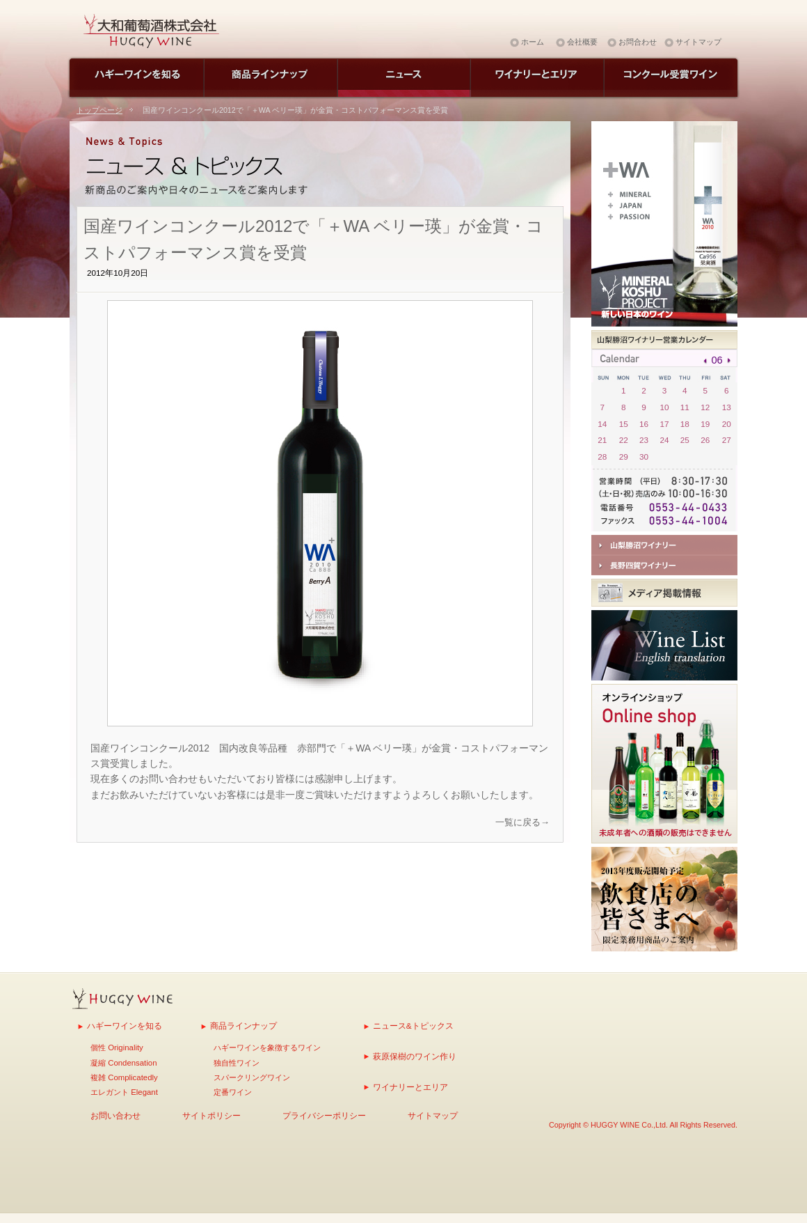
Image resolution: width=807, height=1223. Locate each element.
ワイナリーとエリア (410, 1086)
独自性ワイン (236, 1063)
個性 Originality (116, 1047)
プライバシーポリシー (324, 1115)
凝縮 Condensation (123, 1063)
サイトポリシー (211, 1115)
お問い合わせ (115, 1115)
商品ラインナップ (243, 1025)
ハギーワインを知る (124, 1025)
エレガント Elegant (124, 1092)
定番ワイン (233, 1092)
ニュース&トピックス (413, 1025)
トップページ (99, 110)
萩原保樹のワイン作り (414, 1056)
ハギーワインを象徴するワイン (267, 1047)
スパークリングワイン (252, 1077)
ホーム (532, 42)
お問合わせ (637, 42)
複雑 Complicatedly (124, 1077)
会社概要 (582, 42)
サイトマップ (698, 42)
